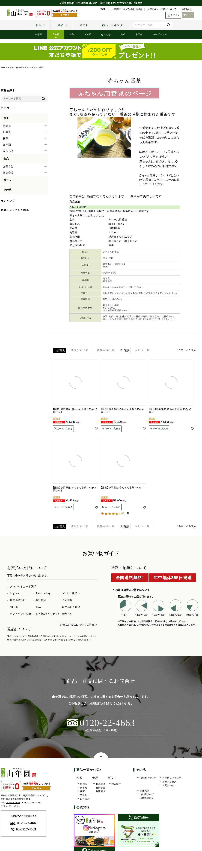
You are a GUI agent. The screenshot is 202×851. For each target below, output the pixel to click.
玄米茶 (87, 34)
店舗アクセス (169, 782)
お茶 (39, 25)
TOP (103, 9)
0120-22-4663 (24, 823)
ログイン (173, 15)
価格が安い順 (80, 350)
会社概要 (144, 791)
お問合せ (186, 9)
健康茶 (38, 34)
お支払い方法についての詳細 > (78, 624)
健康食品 (100, 787)
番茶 (27, 67)
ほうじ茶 (106, 34)
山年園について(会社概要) (126, 9)
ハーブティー (160, 34)
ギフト (84, 25)
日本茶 (55, 34)
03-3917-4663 (13, 802)
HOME (4, 67)
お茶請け (100, 784)
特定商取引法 (147, 798)
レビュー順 (142, 350)
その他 (7, 189)
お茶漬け (100, 791)
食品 (60, 25)
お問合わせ (168, 785)
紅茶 (123, 34)
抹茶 (71, 34)
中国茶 (139, 34)
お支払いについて (171, 778)
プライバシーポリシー (12, 806)
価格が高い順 (106, 350)
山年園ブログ (147, 794)
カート (188, 15)
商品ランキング (112, 25)
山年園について (148, 778)
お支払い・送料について (161, 9)
